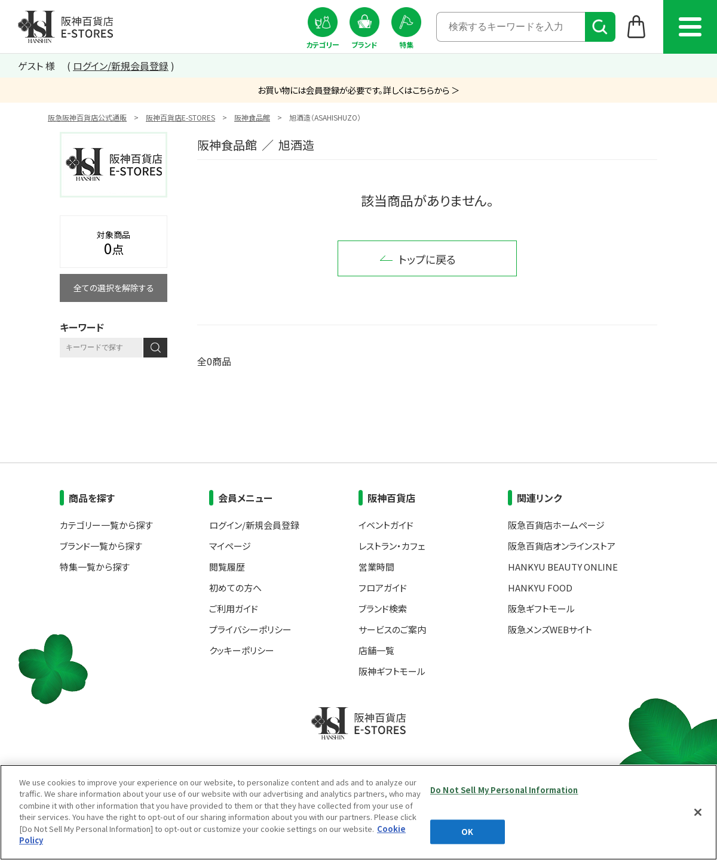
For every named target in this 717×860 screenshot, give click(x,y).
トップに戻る (427, 259)
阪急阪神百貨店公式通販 (87, 117)
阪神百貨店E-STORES (180, 117)
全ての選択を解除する (113, 288)
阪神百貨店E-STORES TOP (65, 27)
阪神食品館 (252, 117)
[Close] (698, 812)
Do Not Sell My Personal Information (504, 790)
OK (467, 831)
